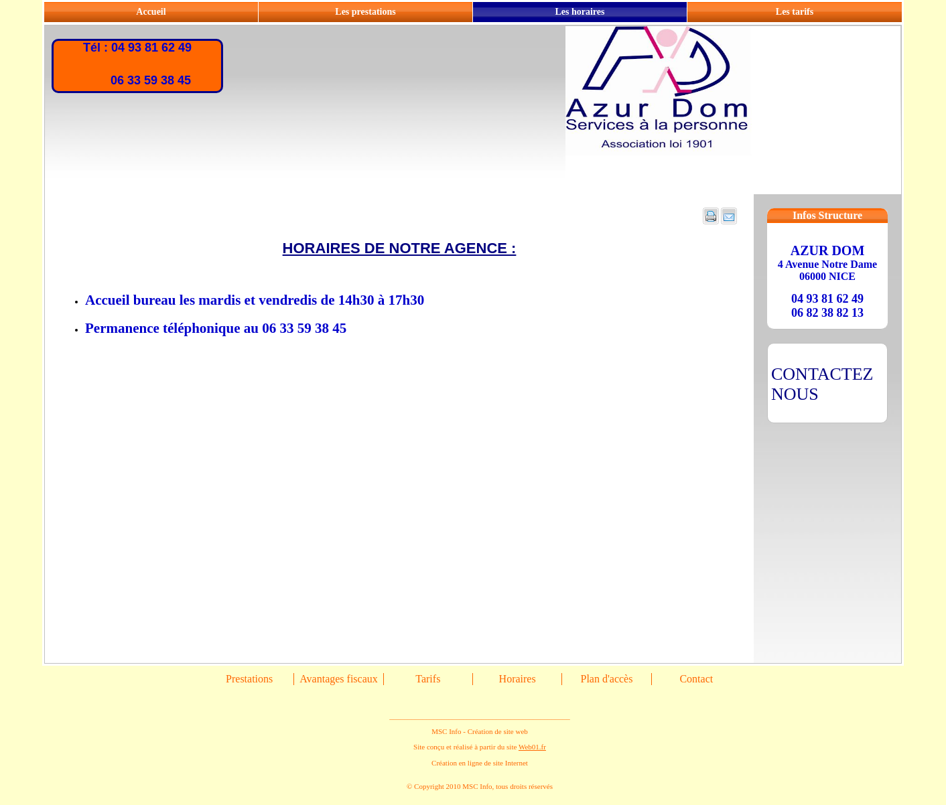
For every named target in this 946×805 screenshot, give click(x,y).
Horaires (517, 678)
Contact (696, 678)
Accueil (150, 12)
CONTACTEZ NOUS (822, 384)
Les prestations (365, 12)
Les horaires (579, 12)
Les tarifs (794, 12)
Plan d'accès (606, 678)
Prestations (249, 678)
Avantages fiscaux (338, 678)
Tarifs (427, 678)
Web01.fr (532, 747)
